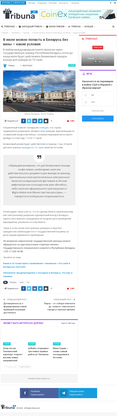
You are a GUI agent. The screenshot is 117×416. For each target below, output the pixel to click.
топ (28, 282)
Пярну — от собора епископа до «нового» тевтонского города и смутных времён (59, 306)
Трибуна (74, 26)
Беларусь (13, 282)
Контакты (63, 3)
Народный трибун (30, 26)
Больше (74, 3)
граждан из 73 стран (33, 147)
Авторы (31, 3)
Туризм (72, 65)
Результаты (98, 110)
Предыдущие (10, 367)
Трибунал (8, 26)
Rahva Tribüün (55, 26)
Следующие (25, 367)
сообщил (43, 127)
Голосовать (98, 118)
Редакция (42, 3)
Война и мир (97, 53)
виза (21, 282)
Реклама (53, 3)
